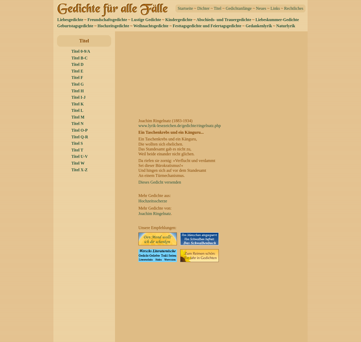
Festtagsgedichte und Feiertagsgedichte (207, 26)
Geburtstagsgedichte (75, 26)
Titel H (77, 91)
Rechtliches (293, 8)
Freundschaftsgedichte (107, 19)
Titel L (77, 110)
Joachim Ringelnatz (154, 213)
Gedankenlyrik (258, 26)
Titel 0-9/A (80, 51)
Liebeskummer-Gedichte (277, 19)
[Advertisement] (213, 71)
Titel (218, 8)
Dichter (203, 8)
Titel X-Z (79, 170)
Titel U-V (79, 156)
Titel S (77, 143)
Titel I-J (78, 97)
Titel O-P (79, 130)
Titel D (77, 64)
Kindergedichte (179, 19)
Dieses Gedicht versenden (159, 182)
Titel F (77, 77)
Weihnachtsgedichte (150, 26)
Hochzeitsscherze (152, 201)
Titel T (77, 150)
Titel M (77, 117)
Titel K (77, 104)
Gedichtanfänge (239, 8)
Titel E (77, 71)
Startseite (185, 8)
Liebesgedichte (70, 19)
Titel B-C (79, 58)
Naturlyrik (285, 26)
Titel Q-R (79, 137)
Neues (261, 8)
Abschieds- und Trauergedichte (223, 19)
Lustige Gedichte (146, 19)
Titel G (77, 84)
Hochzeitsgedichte (113, 26)
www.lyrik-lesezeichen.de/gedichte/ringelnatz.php (179, 125)
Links (275, 8)
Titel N (77, 123)
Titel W (77, 163)
